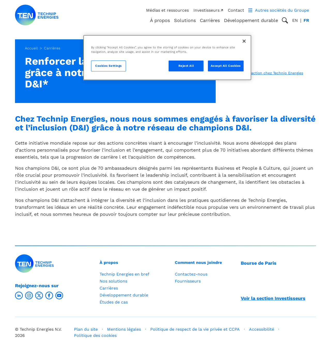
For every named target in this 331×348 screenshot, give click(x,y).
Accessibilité (261, 329)
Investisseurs (208, 10)
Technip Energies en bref (124, 274)
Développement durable (124, 295)
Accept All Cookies (226, 66)
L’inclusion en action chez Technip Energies (264, 73)
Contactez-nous (191, 274)
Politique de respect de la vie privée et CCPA (195, 329)
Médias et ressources (167, 10)
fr (306, 20)
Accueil (31, 48)
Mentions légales (124, 329)
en (295, 20)
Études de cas (114, 302)
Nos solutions (113, 281)
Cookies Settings (108, 66)
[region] (167, 57)
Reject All (186, 66)
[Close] (244, 41)
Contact (236, 10)
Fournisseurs (188, 281)
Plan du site (86, 329)
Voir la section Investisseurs (273, 298)
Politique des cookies (95, 335)
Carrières (210, 20)
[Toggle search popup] (285, 20)
